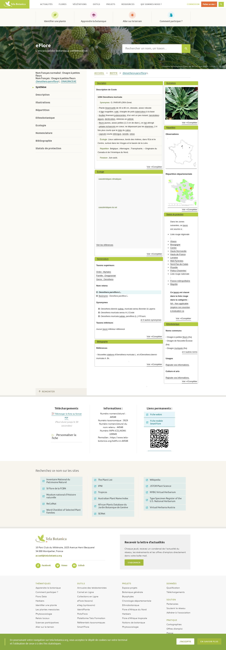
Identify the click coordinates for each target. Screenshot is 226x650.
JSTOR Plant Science (158, 486)
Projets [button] (110, 4)
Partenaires (172, 603)
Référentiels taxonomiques (91, 622)
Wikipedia (153, 479)
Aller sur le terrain (132, 21)
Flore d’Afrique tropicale (134, 618)
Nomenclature (44, 133)
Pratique (172, 620)
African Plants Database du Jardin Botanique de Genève (111, 506)
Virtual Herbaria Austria (160, 507)
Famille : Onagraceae (106, 275)
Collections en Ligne (87, 596)
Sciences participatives (47, 622)
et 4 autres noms (189, 352)
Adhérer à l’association (178, 612)
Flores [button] (62, 4)
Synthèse (41, 87)
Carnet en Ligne (85, 592)
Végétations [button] (80, 4)
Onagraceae (68, 81)
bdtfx (113, 73)
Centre (173, 248)
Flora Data (41, 596)
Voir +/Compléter (154, 167)
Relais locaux (42, 618)
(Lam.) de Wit (178, 66)
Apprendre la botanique (93, 21)
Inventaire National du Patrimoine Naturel (56, 481)
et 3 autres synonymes (151, 320)
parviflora (53, 81)
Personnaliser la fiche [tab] (64, 436)
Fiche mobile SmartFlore (154, 422)
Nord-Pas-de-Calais (179, 264)
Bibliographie (44, 140)
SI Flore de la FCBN (54, 488)
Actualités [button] (46, 4)
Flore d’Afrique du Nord (134, 609)
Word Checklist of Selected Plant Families (62, 511)
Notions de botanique (133, 622)
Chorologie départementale (136, 600)
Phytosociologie (44, 613)
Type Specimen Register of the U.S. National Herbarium (164, 500)
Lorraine (174, 257)
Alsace (173, 241)
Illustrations (43, 102)
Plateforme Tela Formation (91, 618)
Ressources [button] (128, 4)
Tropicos (100, 492)
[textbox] (152, 48)
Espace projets (129, 587)
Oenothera (41, 81)
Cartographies (174, 624)
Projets (126, 583)
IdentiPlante (83, 609)
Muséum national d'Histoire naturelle (59, 496)
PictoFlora (82, 613)
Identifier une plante (55, 21)
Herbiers (40, 600)
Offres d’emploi (175, 628)
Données (172, 583)
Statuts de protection (48, 148)
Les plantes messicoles (47, 609)
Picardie (174, 267)
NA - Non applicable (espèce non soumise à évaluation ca (180, 307)
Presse (170, 632)
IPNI (98, 486)
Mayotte (174, 284)
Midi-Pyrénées (176, 261)
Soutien (171, 599)
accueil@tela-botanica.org (49, 555)
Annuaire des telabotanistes (92, 587)
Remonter (47, 391)
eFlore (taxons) (85, 600)
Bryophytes (128, 596)
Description (43, 94)
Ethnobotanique (45, 117)
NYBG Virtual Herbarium (161, 492)
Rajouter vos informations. (177, 365)
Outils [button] (96, 4)
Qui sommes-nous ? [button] (151, 4)
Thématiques (43, 583)
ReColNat (49, 503)
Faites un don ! (209, 4)
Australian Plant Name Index (111, 498)
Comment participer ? (171, 21)
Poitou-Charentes (178, 270)
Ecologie (41, 125)
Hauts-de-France (178, 254)
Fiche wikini (154, 414)
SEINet (99, 513)
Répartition (42, 110)
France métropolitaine (180, 281)
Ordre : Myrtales (103, 272)
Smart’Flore (83, 626)
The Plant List (103, 479)
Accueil (99, 73)
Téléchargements (176, 592)
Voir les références (104, 245)
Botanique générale (132, 592)
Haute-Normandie (178, 251)
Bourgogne (175, 244)
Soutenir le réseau (176, 608)
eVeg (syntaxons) (86, 605)
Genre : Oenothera (104, 279)
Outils (81, 583)
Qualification (173, 587)
